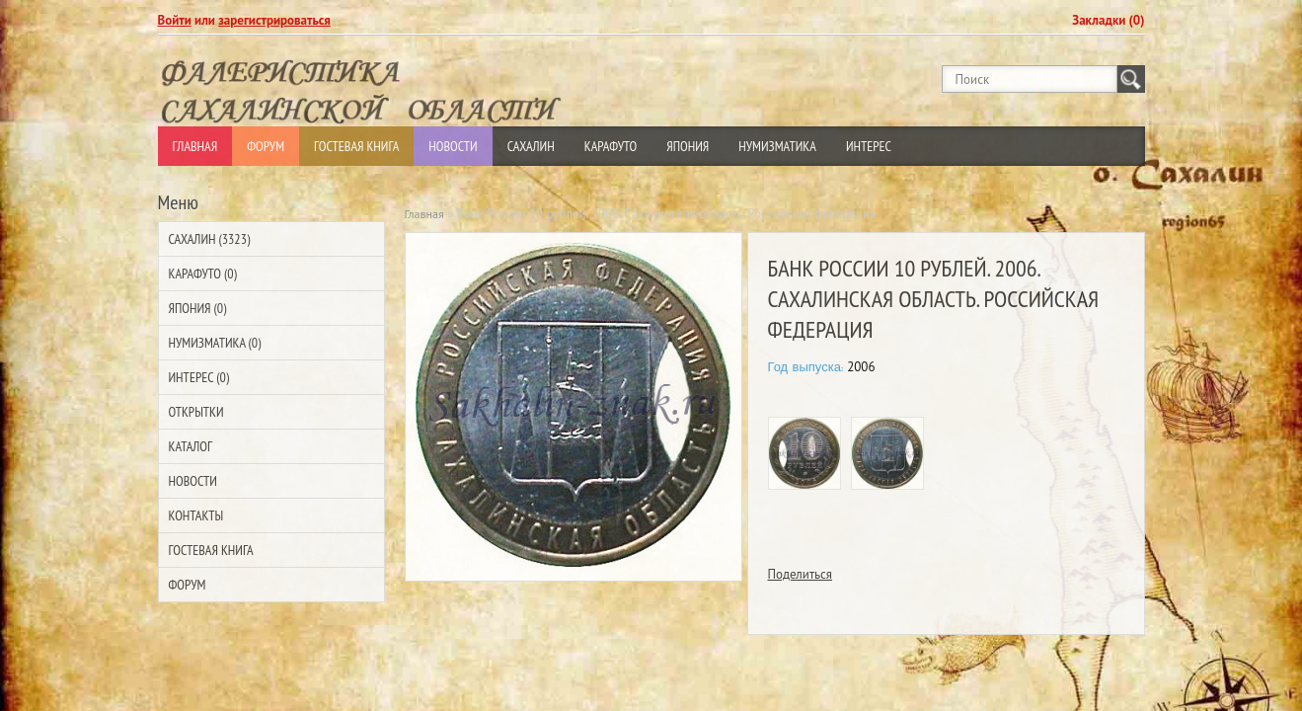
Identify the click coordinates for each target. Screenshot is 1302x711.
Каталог (190, 446)
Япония (687, 146)
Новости (452, 146)
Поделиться (800, 574)
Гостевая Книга (356, 146)
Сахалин (531, 146)
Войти (174, 20)
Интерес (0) (199, 377)
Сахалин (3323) (210, 239)
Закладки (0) (1108, 20)
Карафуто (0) (203, 273)
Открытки (196, 412)
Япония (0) (198, 308)
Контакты (196, 515)
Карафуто (611, 146)
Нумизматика (777, 146)
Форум (265, 146)
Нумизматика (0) (215, 343)
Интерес (868, 146)
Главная (195, 146)
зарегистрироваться (274, 20)
